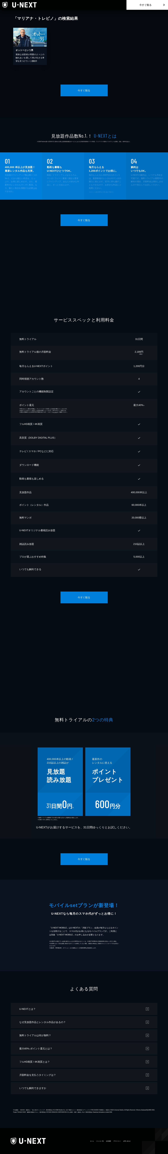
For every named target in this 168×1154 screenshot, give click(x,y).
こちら (55, 412)
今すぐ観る (145, 5)
